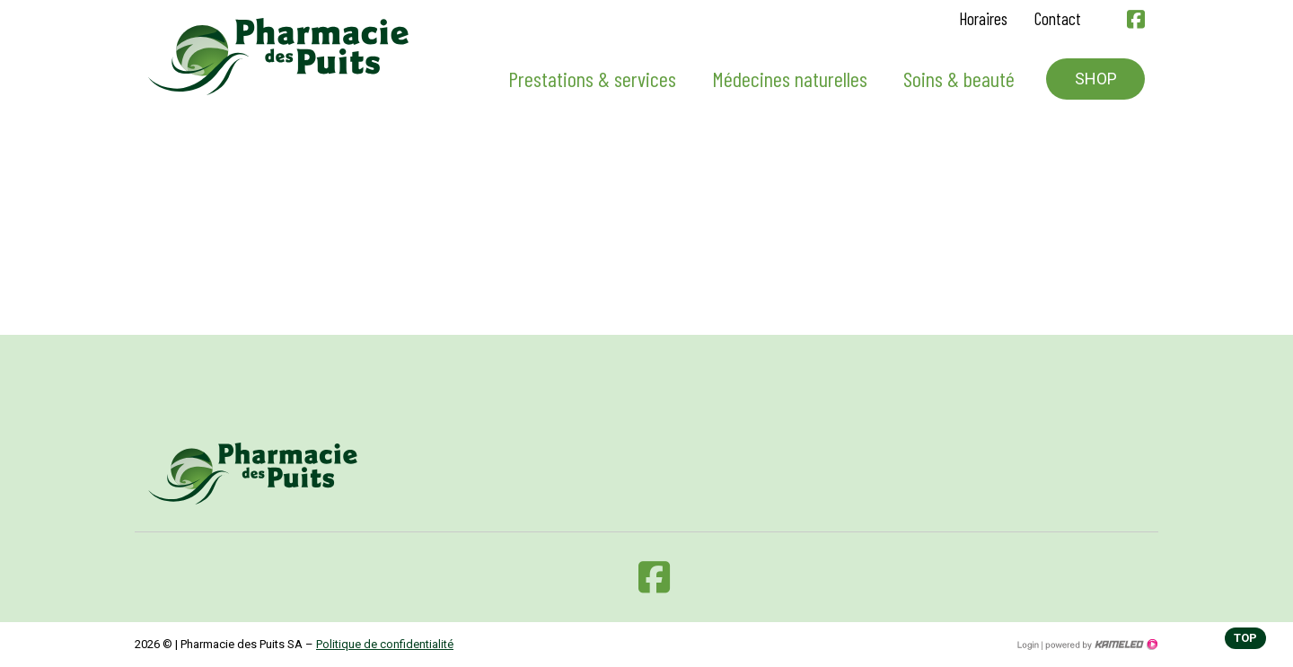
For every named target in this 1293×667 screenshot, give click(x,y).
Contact (1057, 18)
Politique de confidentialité (384, 644)
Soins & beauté (959, 79)
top (1245, 638)
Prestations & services (592, 79)
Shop (1096, 78)
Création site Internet (1100, 644)
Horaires (983, 18)
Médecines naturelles (789, 79)
